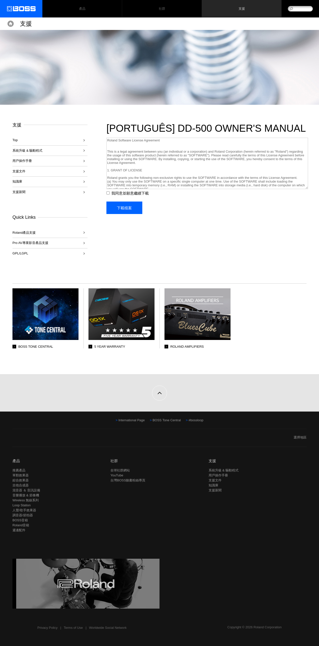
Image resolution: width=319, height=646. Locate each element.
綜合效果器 (20, 480)
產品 (16, 461)
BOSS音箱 (20, 520)
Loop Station (21, 505)
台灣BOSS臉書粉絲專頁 (127, 480)
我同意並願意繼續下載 (131, 203)
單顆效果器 (20, 475)
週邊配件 (18, 530)
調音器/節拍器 (22, 515)
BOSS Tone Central (167, 420)
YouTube (116, 475)
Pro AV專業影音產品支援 (30, 243)
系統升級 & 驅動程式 (27, 150)
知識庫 (17, 181)
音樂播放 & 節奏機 (25, 495)
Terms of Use (73, 628)
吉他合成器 (20, 485)
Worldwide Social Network (108, 628)
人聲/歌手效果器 (24, 510)
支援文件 (18, 171)
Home (10, 23)
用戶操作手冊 (22, 161)
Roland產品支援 (24, 232)
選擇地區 (300, 437)
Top (15, 140)
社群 (162, 9)
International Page (131, 420)
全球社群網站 (120, 470)
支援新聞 (18, 192)
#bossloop (196, 420)
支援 (242, 9)
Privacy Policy (47, 628)
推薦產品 (18, 470)
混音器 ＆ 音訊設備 (26, 490)
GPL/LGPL (20, 253)
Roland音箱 (20, 525)
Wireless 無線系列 (25, 500)
